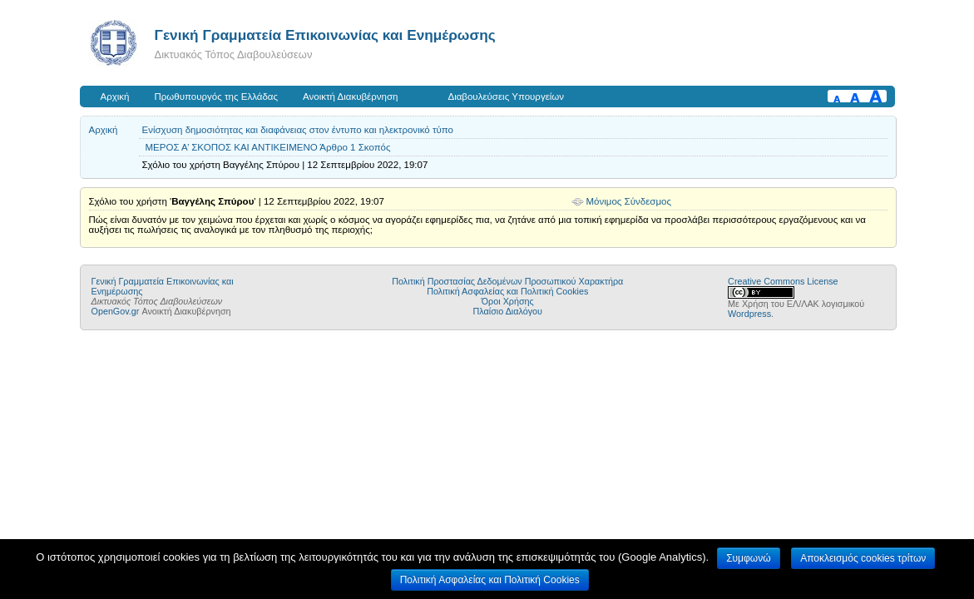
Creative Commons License (783, 281)
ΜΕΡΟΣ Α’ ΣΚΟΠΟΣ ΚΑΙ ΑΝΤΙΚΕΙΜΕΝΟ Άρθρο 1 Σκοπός (268, 147)
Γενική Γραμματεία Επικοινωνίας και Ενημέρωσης (325, 35)
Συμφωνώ (748, 558)
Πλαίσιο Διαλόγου (507, 311)
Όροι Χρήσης (508, 301)
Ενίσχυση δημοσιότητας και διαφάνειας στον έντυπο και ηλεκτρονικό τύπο (297, 130)
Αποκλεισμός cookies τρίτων (863, 558)
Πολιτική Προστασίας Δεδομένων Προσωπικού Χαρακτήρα (507, 281)
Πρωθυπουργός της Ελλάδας (217, 96)
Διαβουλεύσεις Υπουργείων (505, 96)
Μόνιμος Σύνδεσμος (629, 201)
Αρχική (115, 96)
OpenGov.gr (115, 311)
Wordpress (749, 314)
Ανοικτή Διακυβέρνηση (350, 96)
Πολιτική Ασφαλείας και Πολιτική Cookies (507, 291)
